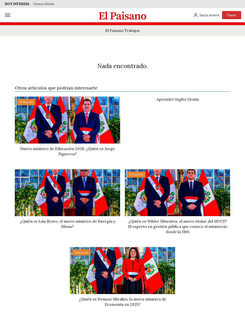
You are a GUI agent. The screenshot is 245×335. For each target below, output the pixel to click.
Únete (231, 15)
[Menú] (7, 15)
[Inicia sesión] (206, 15)
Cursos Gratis (43, 4)
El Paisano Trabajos (122, 30)
